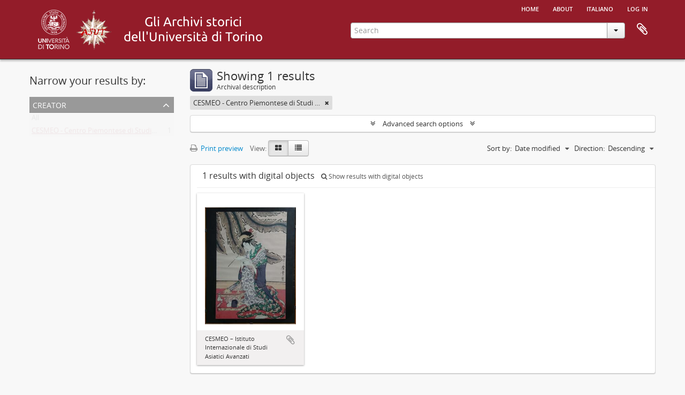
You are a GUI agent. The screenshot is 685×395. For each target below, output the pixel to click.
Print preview (216, 148)
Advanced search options (423, 123)
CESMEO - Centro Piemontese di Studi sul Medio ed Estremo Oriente (140, 133)
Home (530, 8)
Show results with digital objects (372, 176)
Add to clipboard (290, 340)
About (563, 8)
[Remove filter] (327, 102)
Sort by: (499, 148)
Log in (637, 8)
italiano (600, 8)
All (35, 120)
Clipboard (642, 29)
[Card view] (278, 148)
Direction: (589, 148)
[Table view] (298, 148)
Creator (49, 104)
